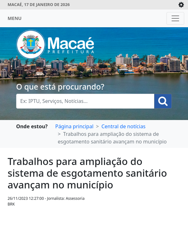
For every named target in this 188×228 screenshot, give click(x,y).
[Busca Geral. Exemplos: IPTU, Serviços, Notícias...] (85, 101)
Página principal (74, 126)
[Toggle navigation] (175, 18)
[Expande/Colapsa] (181, 5)
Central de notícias (123, 126)
